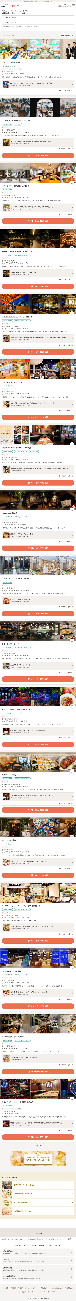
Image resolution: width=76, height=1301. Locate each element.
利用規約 (13, 1288)
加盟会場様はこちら (57, 1288)
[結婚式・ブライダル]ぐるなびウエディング (14, 1239)
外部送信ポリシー (45, 1288)
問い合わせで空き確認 (38, 221)
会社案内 (7, 1288)
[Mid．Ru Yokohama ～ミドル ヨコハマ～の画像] (38, 304)
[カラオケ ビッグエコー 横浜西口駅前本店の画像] (38, 1089)
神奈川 (53, 1239)
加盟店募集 (68, 1288)
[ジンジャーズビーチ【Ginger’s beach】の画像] (38, 107)
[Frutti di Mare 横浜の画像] (38, 827)
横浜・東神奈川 (61, 1239)
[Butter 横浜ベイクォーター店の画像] (38, 1023)
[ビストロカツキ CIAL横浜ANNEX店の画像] (38, 173)
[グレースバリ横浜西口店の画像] (38, 49)
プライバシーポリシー (31, 1288)
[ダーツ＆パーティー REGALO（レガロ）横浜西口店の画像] (38, 893)
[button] (38, 1252)
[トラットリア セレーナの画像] (38, 631)
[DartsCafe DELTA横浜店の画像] (38, 958)
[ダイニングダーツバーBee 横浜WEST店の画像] (38, 696)
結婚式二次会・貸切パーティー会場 (38, 1239)
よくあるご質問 (51, 1292)
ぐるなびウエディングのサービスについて (32, 1292)
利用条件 (20, 1288)
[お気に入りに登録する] (72, 59)
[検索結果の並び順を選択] (67, 35)
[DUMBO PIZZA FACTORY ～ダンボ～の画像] (38, 566)
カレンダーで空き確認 (38, 155)
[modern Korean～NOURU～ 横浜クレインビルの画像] (38, 238)
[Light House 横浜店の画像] (38, 500)
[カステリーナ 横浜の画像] (38, 762)
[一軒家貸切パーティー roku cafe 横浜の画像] (38, 435)
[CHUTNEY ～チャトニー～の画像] (38, 369)
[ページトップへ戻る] (38, 1232)
